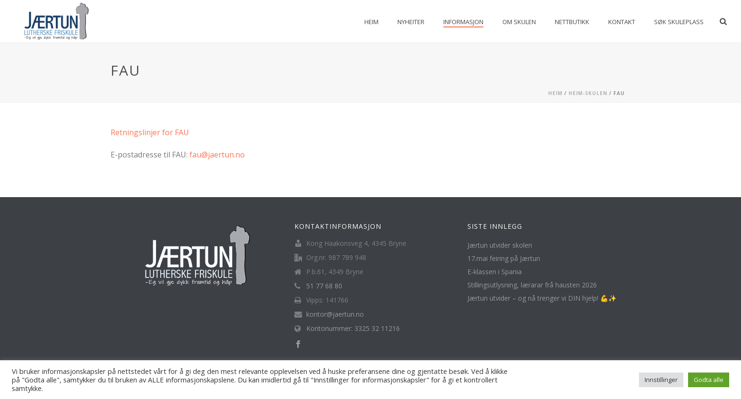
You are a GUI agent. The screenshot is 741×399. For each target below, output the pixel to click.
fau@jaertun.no (217, 154)
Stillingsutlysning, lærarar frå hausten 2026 (532, 285)
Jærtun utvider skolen (499, 245)
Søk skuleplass (679, 21)
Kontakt (621, 21)
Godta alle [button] (709, 379)
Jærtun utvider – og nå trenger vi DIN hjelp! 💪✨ (541, 298)
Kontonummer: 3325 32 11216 (353, 328)
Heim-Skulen (588, 93)
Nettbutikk (572, 21)
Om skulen (519, 21)
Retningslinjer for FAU (150, 132)
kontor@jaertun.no (335, 314)
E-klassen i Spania (494, 272)
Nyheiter (410, 21)
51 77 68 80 (324, 286)
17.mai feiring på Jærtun (503, 258)
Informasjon (463, 21)
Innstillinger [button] (661, 379)
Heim (371, 21)
